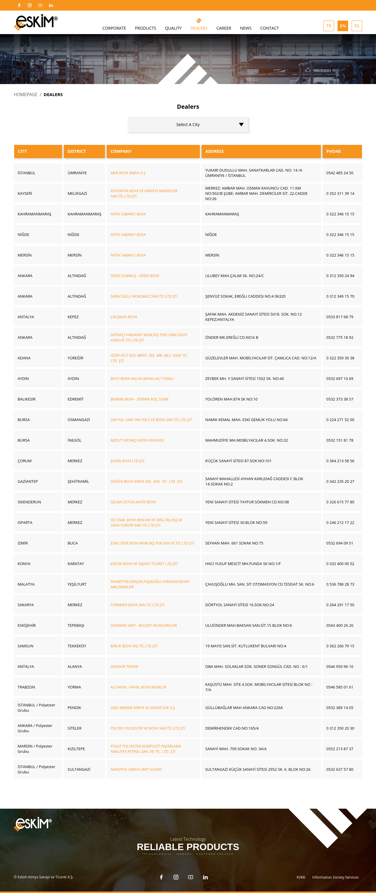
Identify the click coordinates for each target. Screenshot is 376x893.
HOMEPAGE (25, 94)
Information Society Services (335, 876)
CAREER (223, 28)
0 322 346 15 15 (340, 214)
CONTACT (269, 28)
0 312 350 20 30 (340, 728)
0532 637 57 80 (339, 769)
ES (357, 26)
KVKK (301, 876)
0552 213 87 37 (339, 748)
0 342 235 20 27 (340, 481)
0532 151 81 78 (339, 440)
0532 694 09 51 (339, 543)
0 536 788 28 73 (340, 584)
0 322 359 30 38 (340, 358)
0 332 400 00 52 (340, 563)
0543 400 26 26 (339, 625)
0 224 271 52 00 (340, 419)
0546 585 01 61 (339, 687)
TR (328, 26)
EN (343, 26)
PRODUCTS (145, 28)
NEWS (245, 28)
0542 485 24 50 (339, 172)
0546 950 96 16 (339, 666)
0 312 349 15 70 (340, 296)
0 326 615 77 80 (340, 502)
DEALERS (198, 28)
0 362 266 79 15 (340, 646)
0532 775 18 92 (339, 337)
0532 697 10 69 (339, 378)
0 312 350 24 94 (340, 275)
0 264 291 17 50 (340, 604)
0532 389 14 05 (339, 707)
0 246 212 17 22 (340, 522)
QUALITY (173, 28)
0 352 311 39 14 (340, 193)
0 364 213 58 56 (340, 460)
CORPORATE (114, 28)
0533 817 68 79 (339, 316)
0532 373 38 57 (339, 399)
